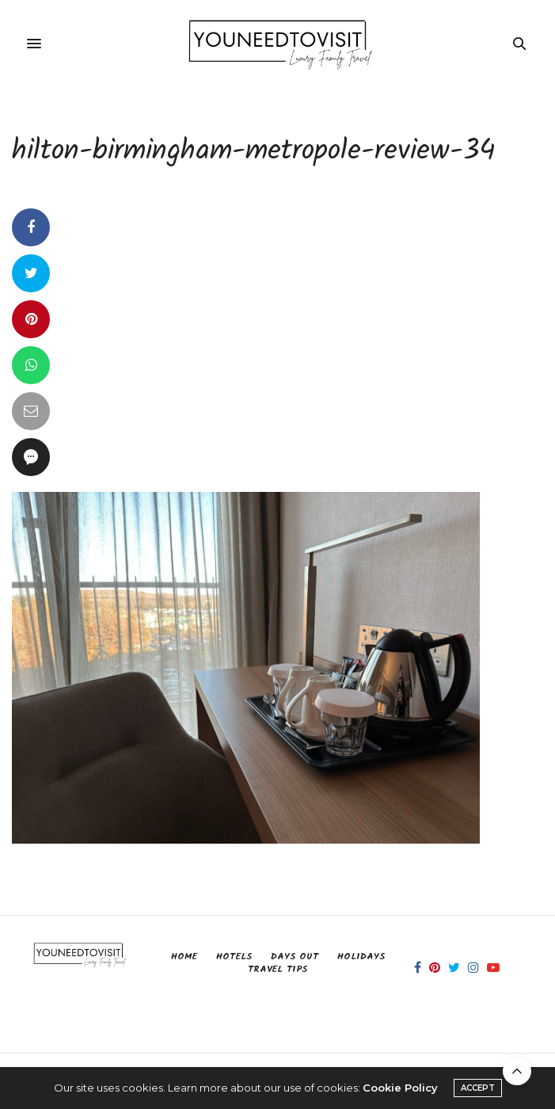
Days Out (294, 956)
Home (184, 956)
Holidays (361, 956)
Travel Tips (277, 969)
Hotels (234, 956)
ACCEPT (478, 1088)
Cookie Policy (400, 1087)
